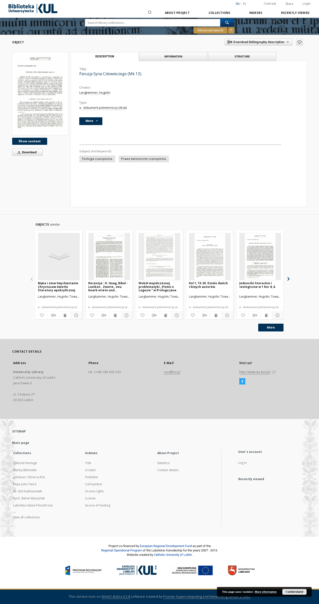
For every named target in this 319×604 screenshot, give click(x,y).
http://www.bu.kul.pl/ (255, 372)
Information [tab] (173, 56)
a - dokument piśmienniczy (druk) (103, 108)
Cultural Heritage (25, 463)
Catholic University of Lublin (173, 555)
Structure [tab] (242, 56)
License (90, 498)
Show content (29, 141)
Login (306, 3)
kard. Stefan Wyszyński (29, 498)
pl (245, 3)
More (271, 327)
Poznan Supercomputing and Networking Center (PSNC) (206, 597)
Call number (93, 484)
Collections (219, 13)
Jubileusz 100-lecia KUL (29, 477)
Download (25, 152)
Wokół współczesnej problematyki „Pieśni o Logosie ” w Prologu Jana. (158, 286)
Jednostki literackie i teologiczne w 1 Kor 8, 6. (257, 285)
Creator (90, 470)
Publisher (91, 477)
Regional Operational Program (121, 550)
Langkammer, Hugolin (94, 93)
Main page (20, 443)
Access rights (94, 491)
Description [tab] (104, 56)
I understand (294, 592)
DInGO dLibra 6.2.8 (116, 597)
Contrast (270, 3)
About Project (177, 13)
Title (88, 463)
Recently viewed (295, 13)
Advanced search (210, 30)
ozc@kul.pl (172, 372)
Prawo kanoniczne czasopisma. (144, 159)
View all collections (26, 517)
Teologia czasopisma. (97, 159)
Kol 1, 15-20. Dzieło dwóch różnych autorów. (208, 285)
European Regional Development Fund (166, 546)
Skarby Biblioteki (25, 470)
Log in (242, 463)
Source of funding (97, 505)
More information (266, 591)
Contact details (167, 470)
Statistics (163, 463)
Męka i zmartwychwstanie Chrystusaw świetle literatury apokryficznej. (58, 286)
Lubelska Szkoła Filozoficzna (33, 505)
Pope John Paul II (25, 484)
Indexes (255, 13)
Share (289, 4)
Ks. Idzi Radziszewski (27, 491)
